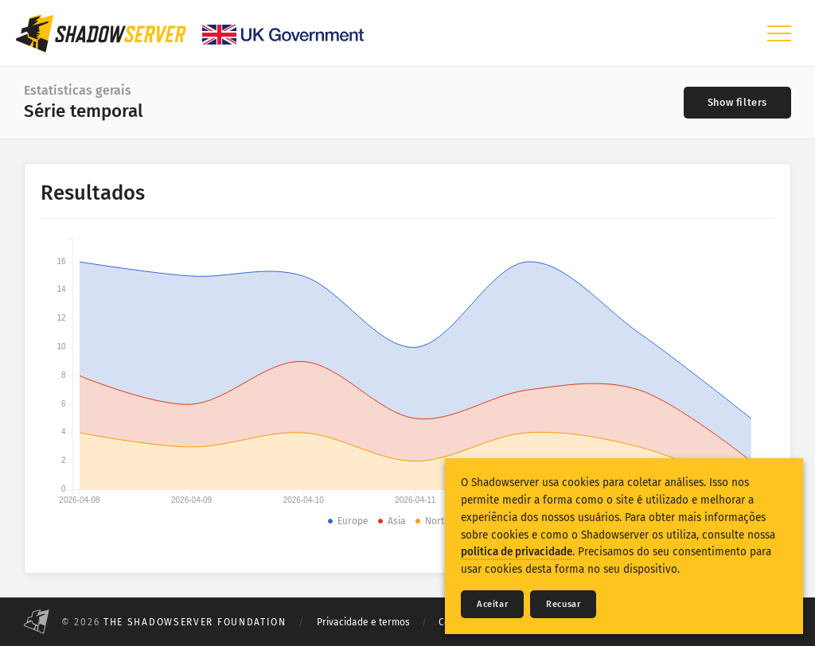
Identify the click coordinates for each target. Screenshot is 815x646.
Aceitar (492, 604)
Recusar (563, 604)
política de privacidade (516, 551)
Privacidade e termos (363, 622)
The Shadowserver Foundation (195, 622)
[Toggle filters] (737, 103)
